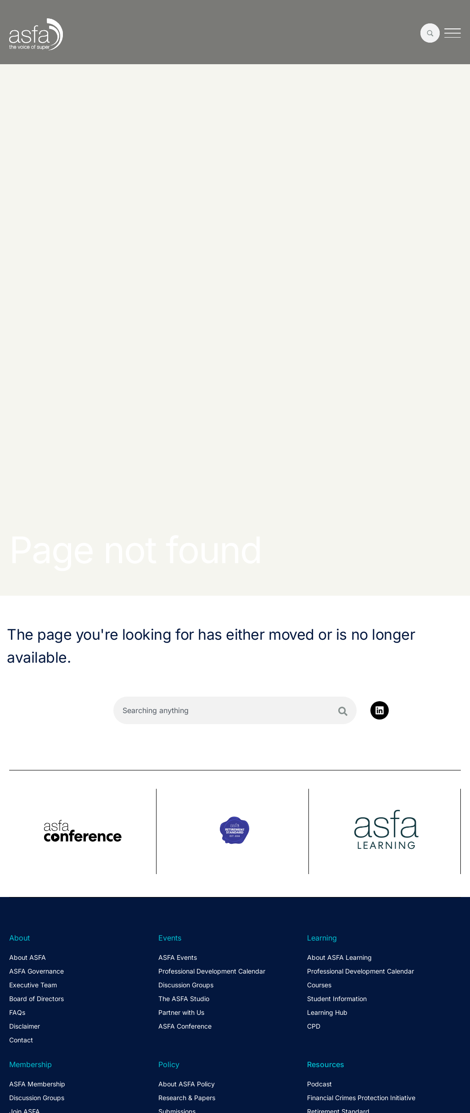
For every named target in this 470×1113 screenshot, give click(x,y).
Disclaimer (24, 1026)
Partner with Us (181, 1012)
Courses (319, 985)
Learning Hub (327, 1012)
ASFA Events (177, 957)
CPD (313, 1026)
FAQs (17, 1012)
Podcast (319, 1084)
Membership (30, 1064)
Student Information (337, 998)
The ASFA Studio (183, 998)
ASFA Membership (37, 1084)
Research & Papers (186, 1098)
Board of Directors (36, 998)
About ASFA (27, 957)
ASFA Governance (36, 971)
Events (169, 937)
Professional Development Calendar (211, 971)
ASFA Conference (185, 1026)
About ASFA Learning (339, 957)
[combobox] (235, 710)
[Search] (342, 711)
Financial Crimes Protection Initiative (361, 1098)
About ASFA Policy (186, 1084)
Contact (21, 1040)
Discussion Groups (185, 985)
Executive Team (33, 985)
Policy (168, 1064)
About (19, 937)
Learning (322, 937)
